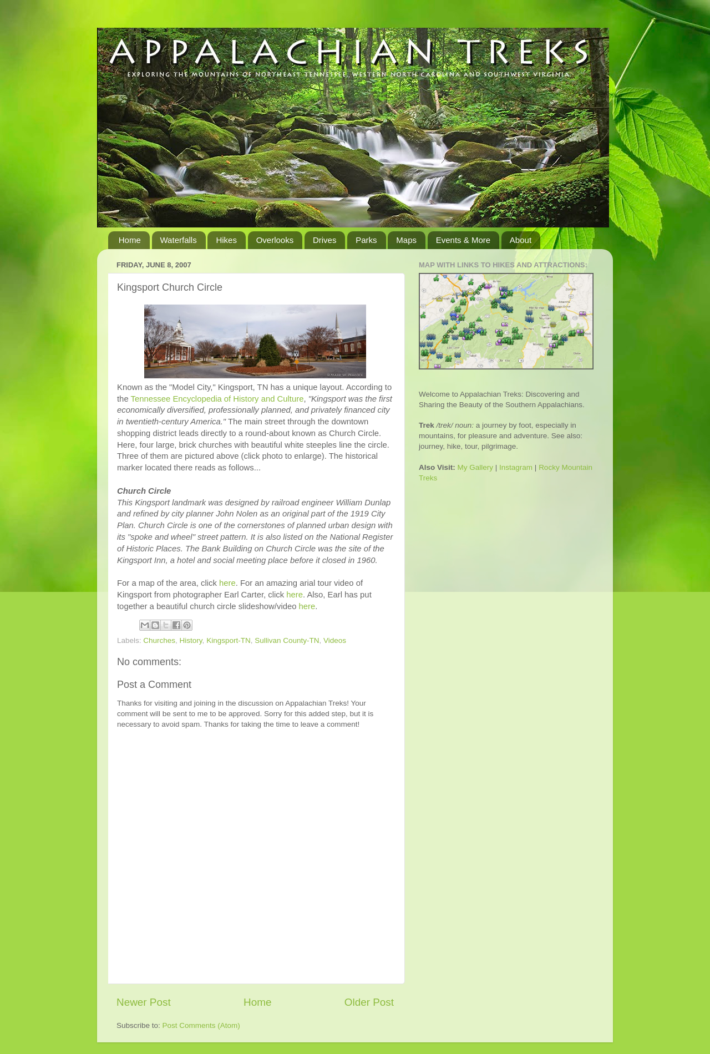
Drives (325, 240)
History (191, 640)
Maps (406, 240)
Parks (366, 240)
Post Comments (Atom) (201, 1025)
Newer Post (143, 1002)
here (227, 583)
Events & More (463, 240)
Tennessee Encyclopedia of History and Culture (217, 398)
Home (130, 240)
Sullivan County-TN (287, 640)
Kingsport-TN (228, 640)
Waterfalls (178, 240)
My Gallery (476, 467)
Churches (159, 640)
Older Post (369, 1002)
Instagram (515, 467)
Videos (334, 640)
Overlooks (275, 240)
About (520, 240)
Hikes (226, 240)
